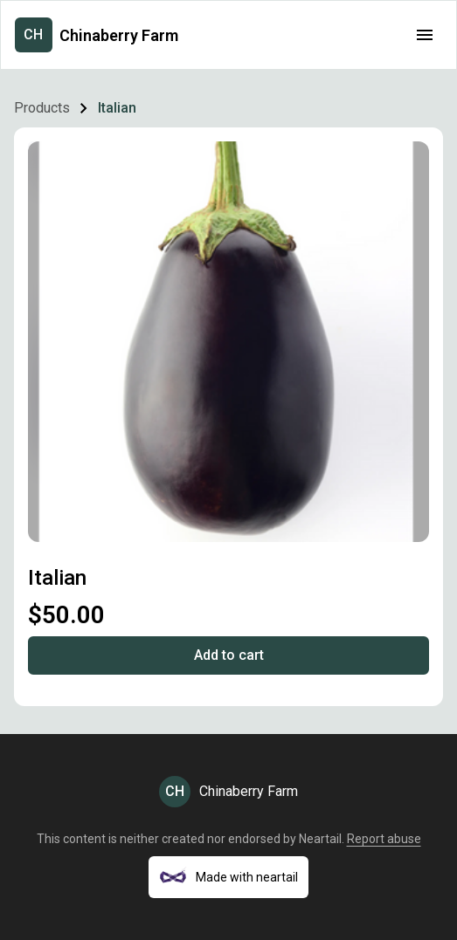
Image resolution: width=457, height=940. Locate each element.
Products (42, 107)
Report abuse (384, 839)
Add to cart (229, 655)
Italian (117, 107)
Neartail (320, 839)
